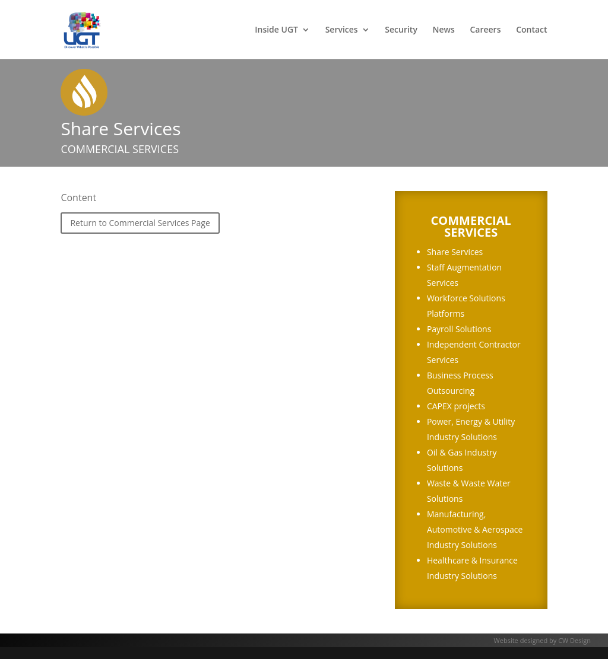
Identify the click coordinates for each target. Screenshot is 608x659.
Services (341, 30)
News (444, 30)
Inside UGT (276, 30)
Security (401, 30)
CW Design (574, 640)
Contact (531, 30)
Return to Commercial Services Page (140, 222)
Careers (485, 30)
